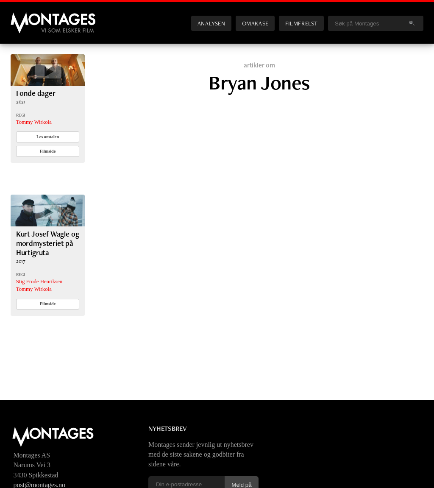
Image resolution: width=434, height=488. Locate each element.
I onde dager (36, 93)
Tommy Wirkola (34, 122)
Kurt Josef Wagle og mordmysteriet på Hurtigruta (47, 243)
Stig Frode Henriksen (39, 281)
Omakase (255, 23)
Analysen (211, 23)
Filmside (48, 151)
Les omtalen (47, 136)
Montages (25, 16)
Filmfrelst (301, 23)
